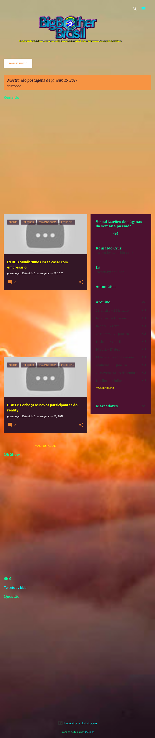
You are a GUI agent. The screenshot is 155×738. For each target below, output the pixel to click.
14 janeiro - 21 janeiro (112, 318)
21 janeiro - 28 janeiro (112, 310)
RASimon (89, 731)
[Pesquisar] (134, 8)
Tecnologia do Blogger (77, 723)
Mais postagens (45, 445)
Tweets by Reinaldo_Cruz (114, 253)
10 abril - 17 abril (108, 349)
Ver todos (14, 86)
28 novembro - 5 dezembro (116, 373)
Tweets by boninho (110, 272)
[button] (81, 282)
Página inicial (18, 63)
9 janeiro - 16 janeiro (111, 365)
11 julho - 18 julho (109, 381)
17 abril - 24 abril (108, 342)
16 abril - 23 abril (108, 326)
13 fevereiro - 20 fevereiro (115, 357)
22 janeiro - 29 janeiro (112, 334)
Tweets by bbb (15, 587)
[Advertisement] (44, 323)
